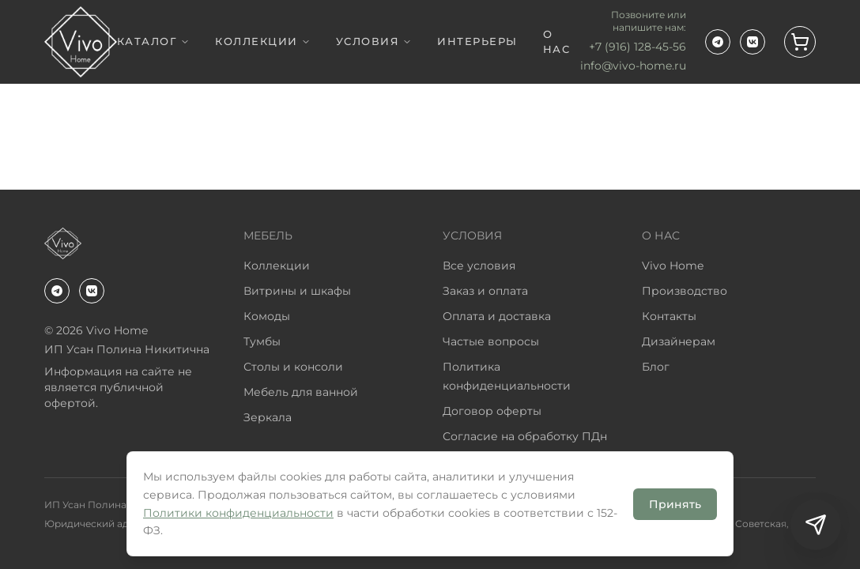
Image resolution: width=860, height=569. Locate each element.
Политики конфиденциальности (238, 513)
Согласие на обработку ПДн (525, 436)
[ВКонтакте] (752, 42)
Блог (656, 367)
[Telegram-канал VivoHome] (717, 42)
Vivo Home (672, 265)
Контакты (669, 316)
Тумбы (262, 341)
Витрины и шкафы (297, 291)
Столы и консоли (293, 367)
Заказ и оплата (485, 291)
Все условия (479, 265)
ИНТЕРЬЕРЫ (477, 41)
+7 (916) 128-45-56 (637, 47)
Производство (684, 291)
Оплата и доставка (497, 316)
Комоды (266, 316)
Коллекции (276, 265)
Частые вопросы (491, 341)
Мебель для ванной (300, 392)
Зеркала (267, 417)
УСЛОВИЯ (374, 41)
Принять (675, 504)
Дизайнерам (678, 341)
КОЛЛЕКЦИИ (263, 41)
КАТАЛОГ (153, 41)
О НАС (557, 42)
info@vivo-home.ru (633, 65)
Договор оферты (492, 411)
